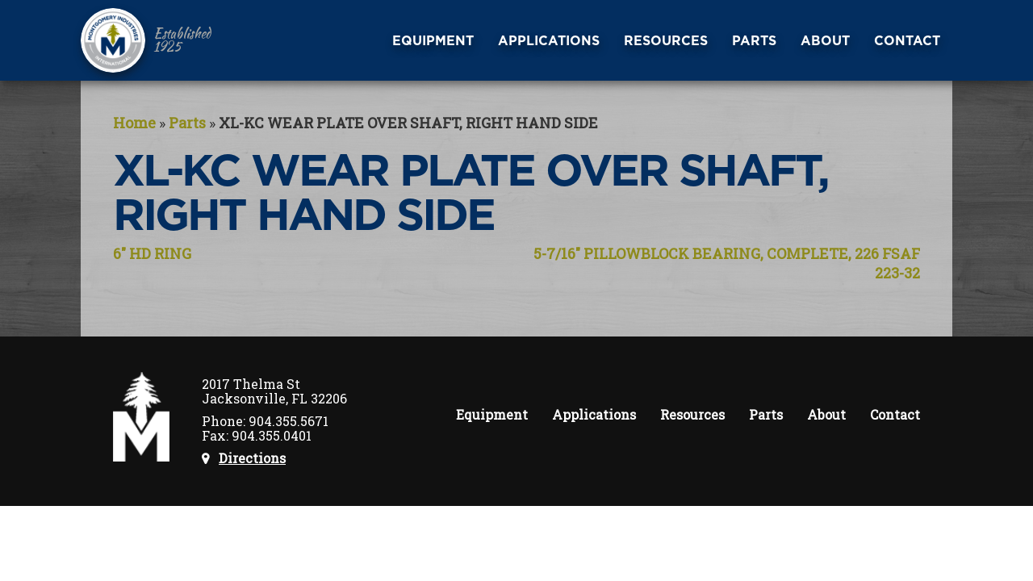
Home (134, 122)
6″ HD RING (152, 253)
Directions (252, 458)
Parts (187, 122)
